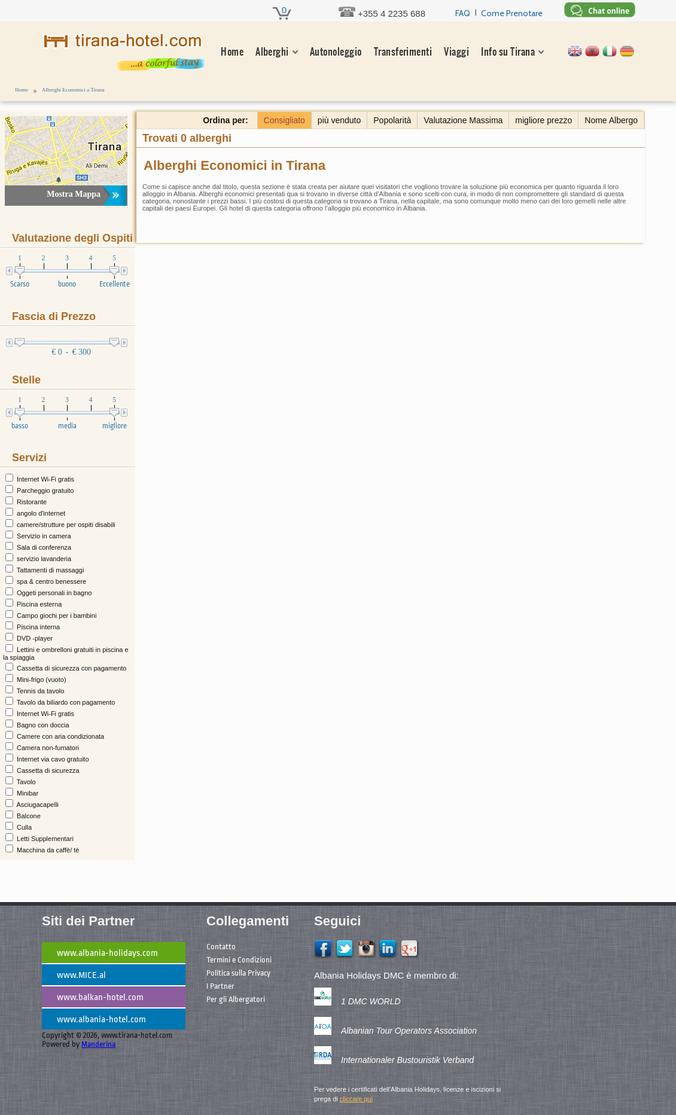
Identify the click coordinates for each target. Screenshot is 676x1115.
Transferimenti (403, 51)
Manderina (98, 1044)
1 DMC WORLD (371, 1001)
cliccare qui (356, 1098)
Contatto (221, 946)
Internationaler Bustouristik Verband (407, 1060)
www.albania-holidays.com (107, 953)
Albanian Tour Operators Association (409, 1030)
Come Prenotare (512, 13)
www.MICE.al (81, 975)
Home (232, 51)
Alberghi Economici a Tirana (73, 90)
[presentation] (67, 271)
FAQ (462, 13)
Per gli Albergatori (235, 999)
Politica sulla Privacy (238, 972)
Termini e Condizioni (239, 959)
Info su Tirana (508, 51)
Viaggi (456, 51)
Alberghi (272, 51)
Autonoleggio (336, 51)
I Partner (220, 986)
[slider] (25, 274)
